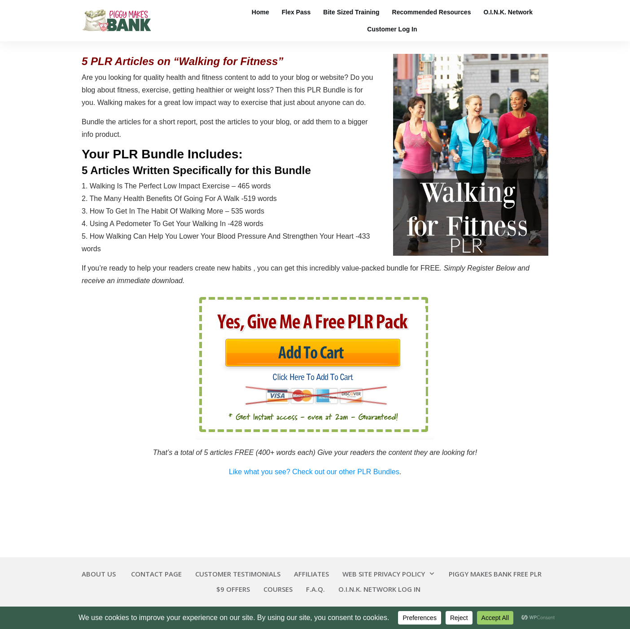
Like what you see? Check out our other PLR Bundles (314, 472)
